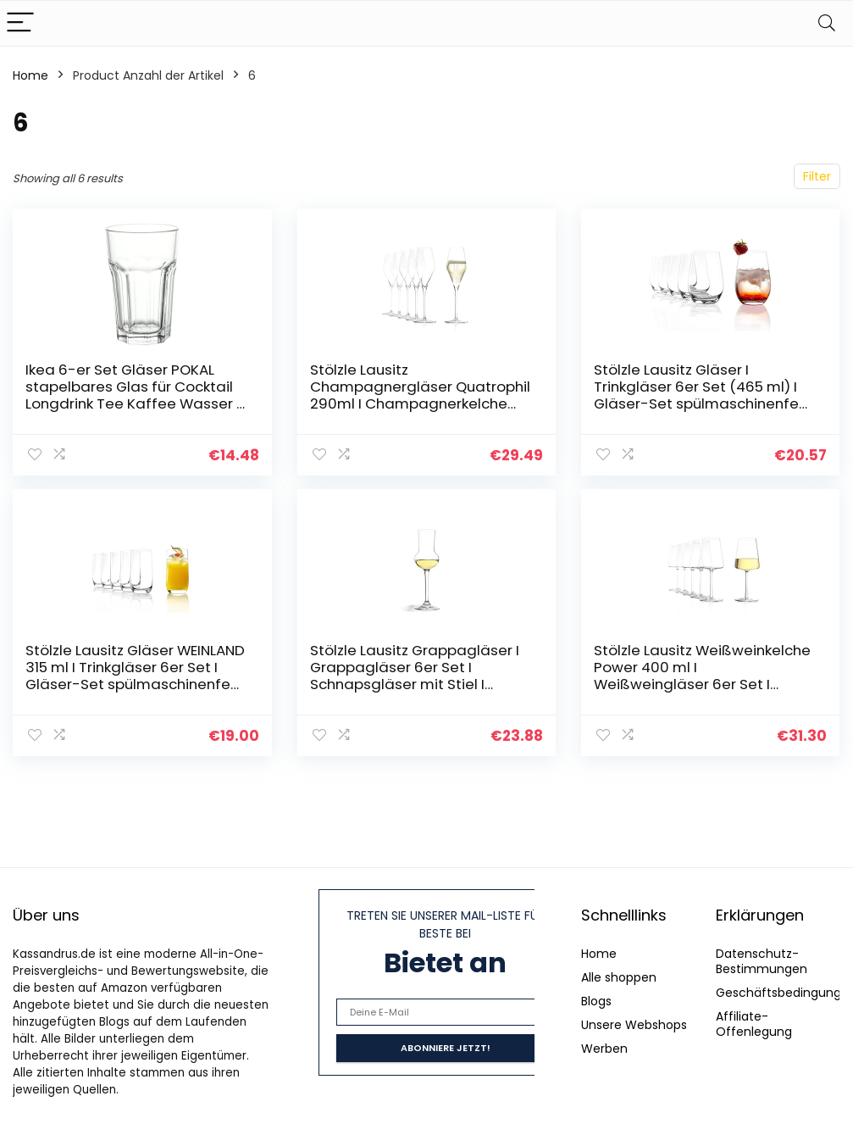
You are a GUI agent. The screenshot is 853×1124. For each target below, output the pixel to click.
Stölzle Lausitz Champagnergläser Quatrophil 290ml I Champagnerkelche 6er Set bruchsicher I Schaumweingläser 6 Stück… (420, 403)
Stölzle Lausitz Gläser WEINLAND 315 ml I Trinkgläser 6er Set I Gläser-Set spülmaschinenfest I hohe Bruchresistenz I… (135, 675)
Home (30, 75)
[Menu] (20, 23)
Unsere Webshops (634, 1024)
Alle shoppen (618, 977)
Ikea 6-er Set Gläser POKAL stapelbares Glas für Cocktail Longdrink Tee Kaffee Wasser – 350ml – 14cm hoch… (135, 395)
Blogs (596, 1001)
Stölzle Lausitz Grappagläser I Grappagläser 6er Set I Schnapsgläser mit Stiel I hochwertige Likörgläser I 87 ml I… (419, 684)
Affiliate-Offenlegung (754, 1024)
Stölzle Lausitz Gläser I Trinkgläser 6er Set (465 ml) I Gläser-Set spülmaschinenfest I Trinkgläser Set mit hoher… (703, 395)
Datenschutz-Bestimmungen (761, 961)
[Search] (826, 23)
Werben (604, 1048)
